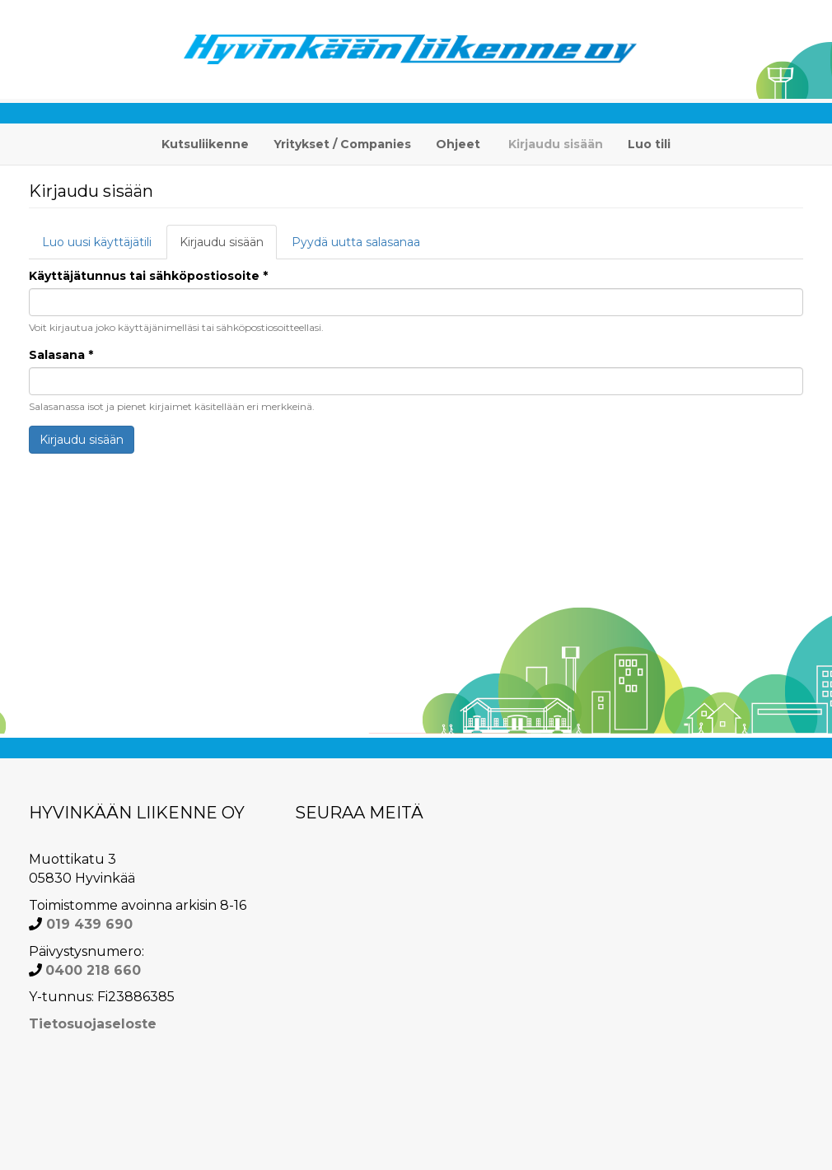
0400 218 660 (93, 970)
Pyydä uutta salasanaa (356, 242)
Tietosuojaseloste (93, 1024)
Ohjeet (458, 144)
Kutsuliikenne (205, 144)
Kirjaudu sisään (555, 144)
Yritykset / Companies (342, 144)
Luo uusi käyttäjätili (97, 242)
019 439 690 (87, 924)
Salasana (61, 354)
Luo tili (649, 144)
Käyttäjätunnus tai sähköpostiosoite (148, 275)
